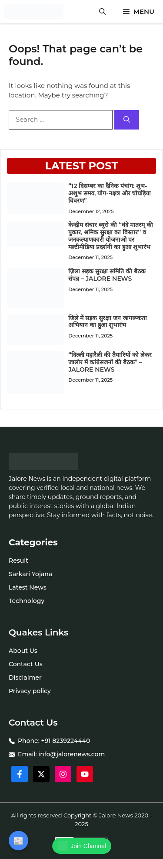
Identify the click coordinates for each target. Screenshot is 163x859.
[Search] (126, 120)
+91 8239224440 (65, 741)
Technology (26, 601)
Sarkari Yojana (30, 574)
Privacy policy (30, 691)
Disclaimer (25, 677)
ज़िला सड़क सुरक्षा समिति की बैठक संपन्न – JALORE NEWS (106, 274)
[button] (102, 11)
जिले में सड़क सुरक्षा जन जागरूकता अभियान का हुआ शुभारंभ (107, 321)
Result (18, 560)
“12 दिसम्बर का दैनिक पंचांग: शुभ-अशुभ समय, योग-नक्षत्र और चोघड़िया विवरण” (109, 193)
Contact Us (26, 664)
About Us (23, 651)
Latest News (28, 587)
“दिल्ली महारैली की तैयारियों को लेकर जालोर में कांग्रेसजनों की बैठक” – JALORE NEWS (110, 362)
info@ (47, 754)
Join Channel (81, 846)
